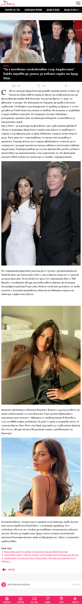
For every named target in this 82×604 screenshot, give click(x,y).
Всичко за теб (12, 10)
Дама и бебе (53, 10)
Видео (48, 599)
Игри (61, 599)
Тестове (34, 599)
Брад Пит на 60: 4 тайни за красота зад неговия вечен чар (36, 551)
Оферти (75, 599)
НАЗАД (8, 569)
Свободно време (33, 10)
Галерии (20, 599)
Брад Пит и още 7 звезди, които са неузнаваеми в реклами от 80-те (41, 554)
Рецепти (7, 599)
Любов (6, 66)
